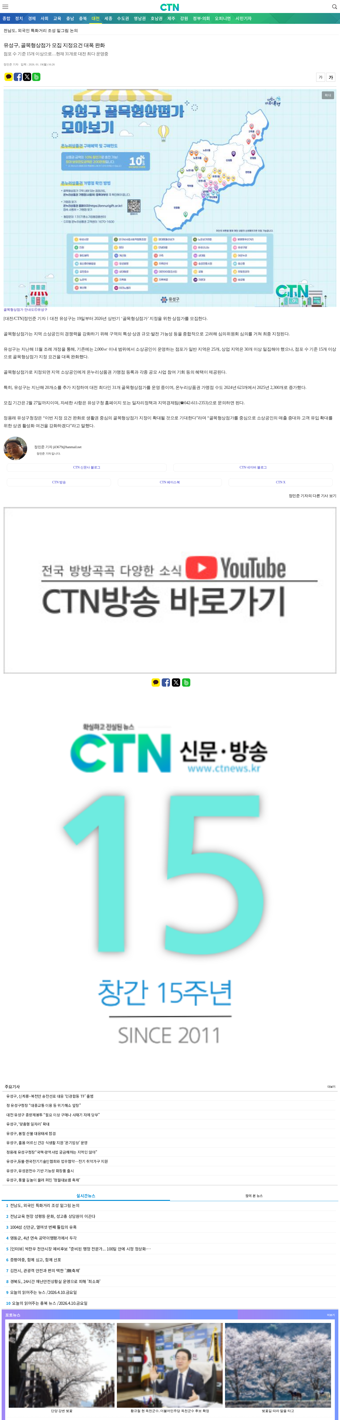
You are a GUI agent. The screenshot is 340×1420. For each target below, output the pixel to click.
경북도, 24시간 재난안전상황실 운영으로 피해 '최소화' (53, 1281)
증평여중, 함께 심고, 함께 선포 (33, 1260)
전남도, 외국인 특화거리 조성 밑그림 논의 (43, 1205)
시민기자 (244, 18)
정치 (19, 18)
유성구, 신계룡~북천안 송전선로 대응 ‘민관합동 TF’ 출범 (49, 1096)
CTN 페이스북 (170, 482)
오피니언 (223, 18)
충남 (70, 18)
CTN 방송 (59, 482)
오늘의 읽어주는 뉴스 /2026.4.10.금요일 (41, 1292)
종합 (6, 18)
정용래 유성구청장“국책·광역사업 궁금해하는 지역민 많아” (51, 1152)
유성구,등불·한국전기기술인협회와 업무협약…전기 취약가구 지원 (57, 1161)
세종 (108, 18)
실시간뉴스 (85, 1196)
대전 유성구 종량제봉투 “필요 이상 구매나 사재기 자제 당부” (53, 1115)
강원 (184, 18)
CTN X (280, 482)
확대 (328, 95)
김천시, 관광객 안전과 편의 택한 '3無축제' (43, 1270)
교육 (57, 18)
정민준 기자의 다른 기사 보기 (312, 496)
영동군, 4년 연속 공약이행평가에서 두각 (41, 1238)
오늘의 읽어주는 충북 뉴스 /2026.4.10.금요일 (46, 1303)
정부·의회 (201, 18)
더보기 (331, 1086)
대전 (96, 18)
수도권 (123, 18)
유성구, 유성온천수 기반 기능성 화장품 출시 (40, 1170)
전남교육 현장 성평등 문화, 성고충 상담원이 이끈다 (50, 1216)
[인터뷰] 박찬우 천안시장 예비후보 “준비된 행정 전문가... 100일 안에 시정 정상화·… (78, 1249)
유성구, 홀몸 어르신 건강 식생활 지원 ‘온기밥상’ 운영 (47, 1142)
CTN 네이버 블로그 (253, 467)
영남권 (140, 18)
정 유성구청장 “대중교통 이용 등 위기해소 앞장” (43, 1105)
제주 (171, 18)
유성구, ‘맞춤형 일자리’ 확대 (28, 1124)
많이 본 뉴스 (254, 1195)
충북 (83, 18)
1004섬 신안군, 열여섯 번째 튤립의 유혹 (41, 1227)
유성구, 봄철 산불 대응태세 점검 (31, 1133)
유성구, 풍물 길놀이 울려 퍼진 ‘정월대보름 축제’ (43, 1180)
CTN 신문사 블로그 (86, 467)
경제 (32, 18)
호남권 (157, 18)
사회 (45, 18)
